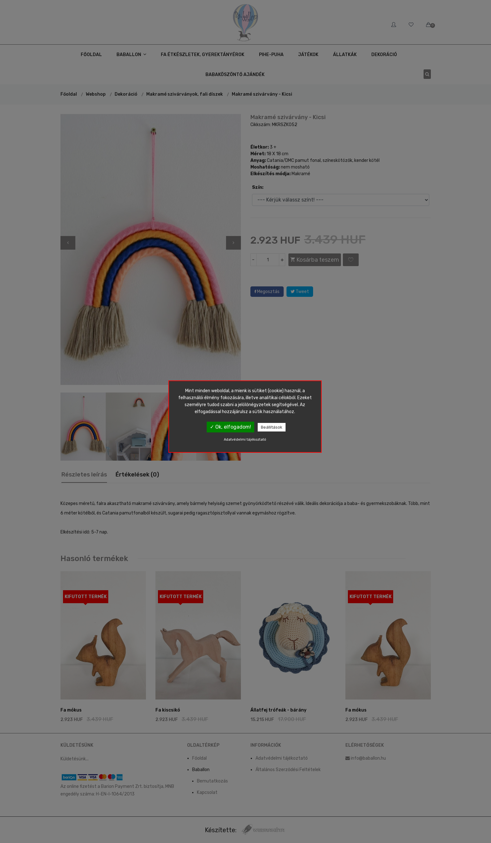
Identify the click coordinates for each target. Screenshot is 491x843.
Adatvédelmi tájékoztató (245, 439)
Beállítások (271, 427)
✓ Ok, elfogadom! (230, 427)
